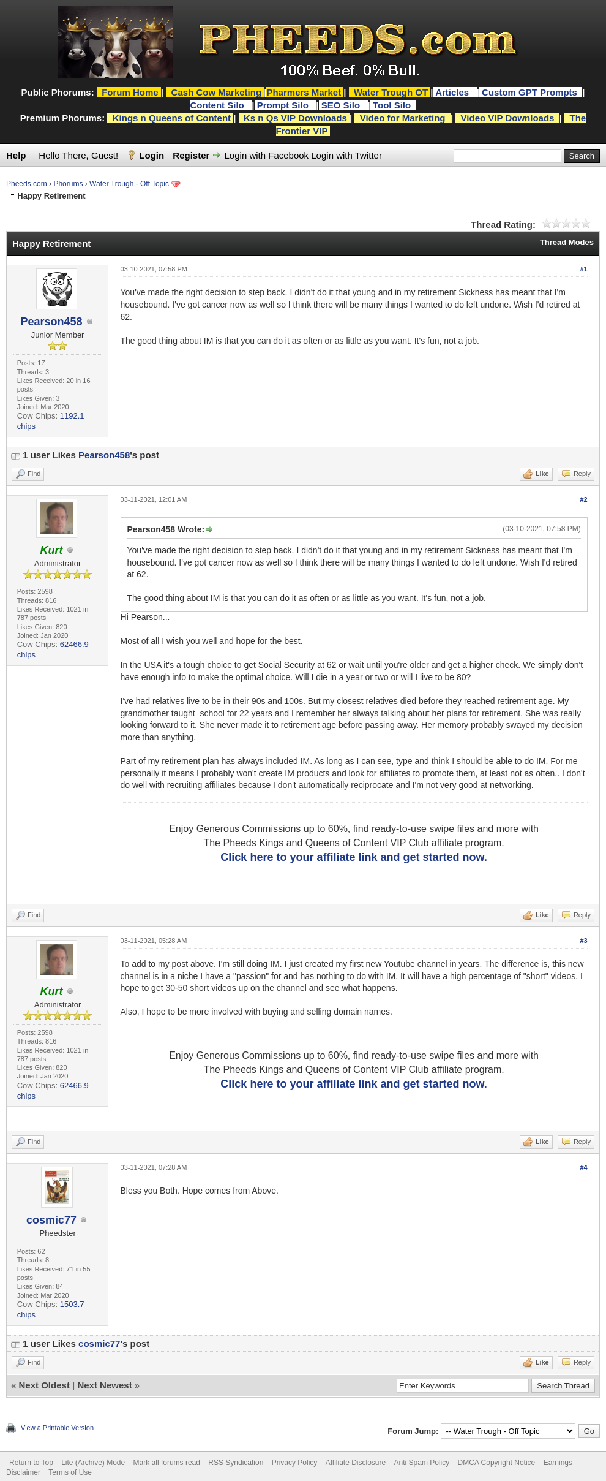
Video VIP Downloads (508, 118)
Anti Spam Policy (422, 1462)
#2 (583, 499)
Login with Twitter (346, 155)
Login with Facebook (267, 155)
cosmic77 (51, 1220)
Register (191, 155)
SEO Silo (342, 105)
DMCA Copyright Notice (497, 1462)
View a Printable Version (57, 1427)
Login (151, 155)
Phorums (68, 184)
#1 (583, 269)
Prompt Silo (284, 105)
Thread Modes (567, 242)
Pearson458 (51, 322)
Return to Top (31, 1462)
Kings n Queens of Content (172, 118)
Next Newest (104, 1385)
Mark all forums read (166, 1462)
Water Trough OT (391, 92)
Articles (453, 92)
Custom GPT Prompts (529, 92)
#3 (583, 940)
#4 (583, 1167)
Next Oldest (44, 1385)
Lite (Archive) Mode (93, 1462)
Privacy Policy (295, 1462)
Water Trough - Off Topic (129, 184)
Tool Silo (393, 105)
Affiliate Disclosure (356, 1462)
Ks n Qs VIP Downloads (295, 118)
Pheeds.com (26, 184)
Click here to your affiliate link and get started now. (353, 857)
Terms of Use (70, 1472)
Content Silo (218, 105)
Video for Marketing (403, 118)
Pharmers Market (303, 92)
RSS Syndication (235, 1462)
